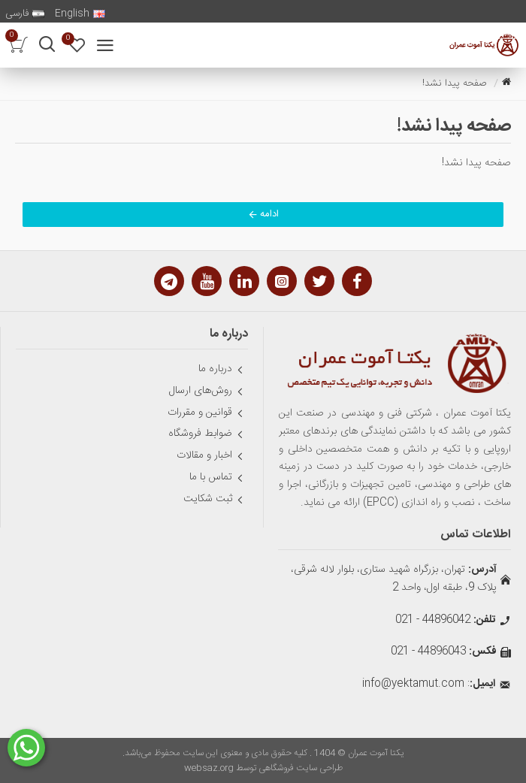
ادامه (269, 214)
